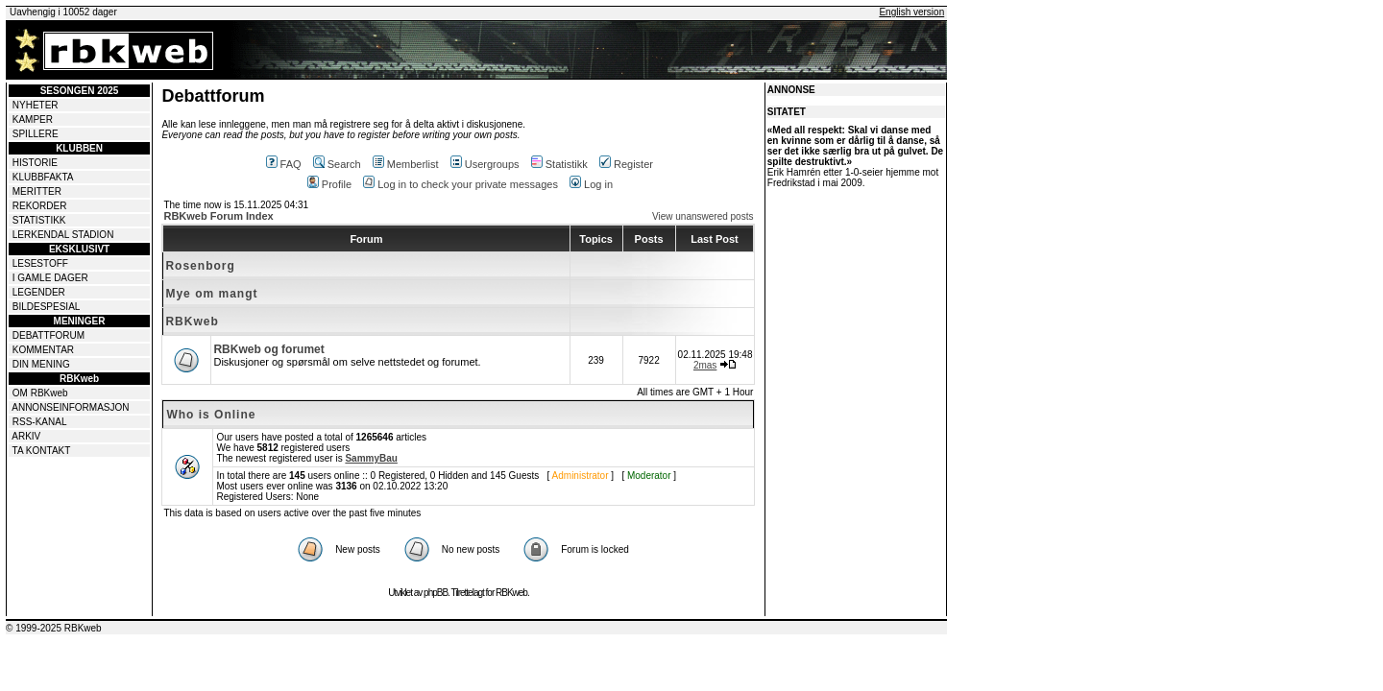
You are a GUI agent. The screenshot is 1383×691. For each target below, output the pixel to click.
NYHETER (35, 105)
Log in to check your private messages (460, 184)
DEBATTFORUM (48, 335)
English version (911, 12)
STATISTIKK (39, 220)
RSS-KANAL (39, 422)
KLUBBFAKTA (43, 177)
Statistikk (559, 164)
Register (626, 164)
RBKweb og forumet (268, 349)
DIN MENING (41, 364)
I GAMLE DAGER (50, 278)
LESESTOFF (40, 263)
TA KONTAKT (41, 450)
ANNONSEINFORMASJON (70, 407)
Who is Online (210, 414)
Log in (591, 184)
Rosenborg (199, 266)
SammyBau (371, 458)
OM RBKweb (40, 393)
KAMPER (32, 119)
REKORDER (39, 206)
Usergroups (485, 164)
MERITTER (36, 191)
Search (337, 164)
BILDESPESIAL (46, 306)
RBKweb (191, 321)
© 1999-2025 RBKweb (54, 628)
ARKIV (26, 436)
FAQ (284, 164)
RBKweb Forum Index (218, 216)
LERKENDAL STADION (63, 234)
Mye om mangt (211, 293)
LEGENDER (38, 292)
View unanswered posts (702, 216)
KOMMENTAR (43, 350)
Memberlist (406, 164)
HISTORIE (35, 162)
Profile (329, 184)
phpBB (436, 592)
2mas (704, 365)
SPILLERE (35, 134)
